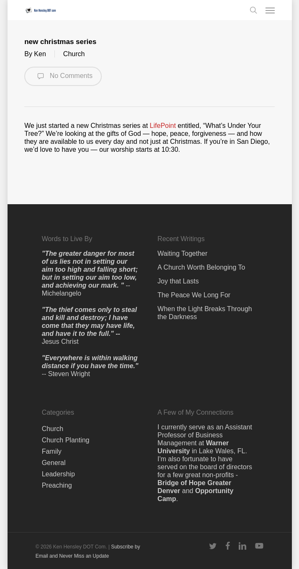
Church (74, 53)
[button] (270, 10)
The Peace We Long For (193, 295)
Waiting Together (182, 253)
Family (52, 451)
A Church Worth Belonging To (201, 267)
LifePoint (163, 125)
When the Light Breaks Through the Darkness (204, 312)
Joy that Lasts (178, 281)
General (54, 462)
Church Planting (66, 440)
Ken (40, 53)
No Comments (63, 76)
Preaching (57, 485)
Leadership (58, 474)
